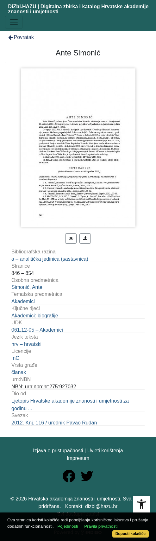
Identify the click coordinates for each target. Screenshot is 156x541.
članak (18, 372)
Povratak (20, 37)
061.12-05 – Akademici (37, 330)
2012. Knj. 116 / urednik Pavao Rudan (54, 422)
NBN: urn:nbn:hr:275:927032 (43, 386)
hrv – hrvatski (26, 344)
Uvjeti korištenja (105, 450)
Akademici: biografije (34, 315)
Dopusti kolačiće (130, 533)
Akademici (23, 301)
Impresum (78, 458)
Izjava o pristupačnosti (58, 450)
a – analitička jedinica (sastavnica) (49, 259)
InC (15, 358)
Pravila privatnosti (100, 526)
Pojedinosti (67, 526)
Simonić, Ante (26, 287)
